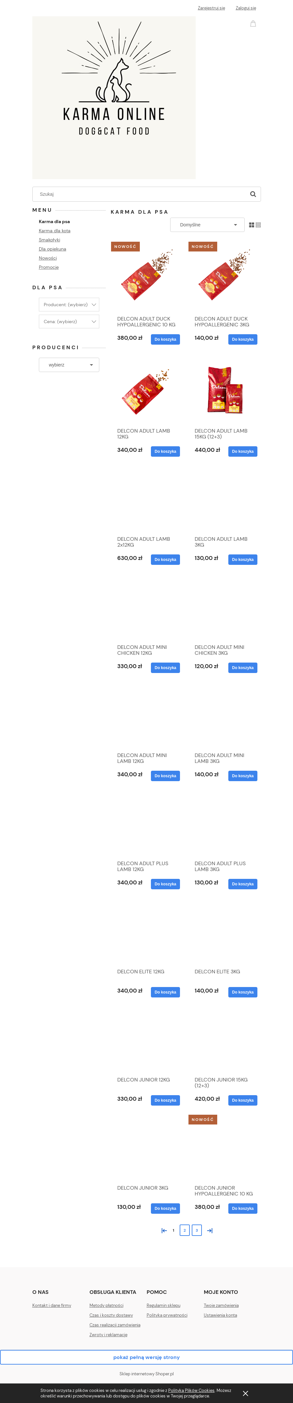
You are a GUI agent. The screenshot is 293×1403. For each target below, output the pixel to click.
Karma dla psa (54, 221)
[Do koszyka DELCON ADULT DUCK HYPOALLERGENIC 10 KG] (165, 339)
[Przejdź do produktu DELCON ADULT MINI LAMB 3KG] (224, 716)
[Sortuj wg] (207, 225)
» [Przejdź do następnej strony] (208, 1229)
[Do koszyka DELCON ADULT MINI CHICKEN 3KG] (242, 668)
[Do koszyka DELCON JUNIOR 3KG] (165, 1208)
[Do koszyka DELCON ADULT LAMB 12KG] (165, 451)
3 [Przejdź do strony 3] (197, 1230)
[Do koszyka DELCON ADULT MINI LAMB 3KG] (242, 776)
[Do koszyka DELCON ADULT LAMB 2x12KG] (165, 559)
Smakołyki (49, 240)
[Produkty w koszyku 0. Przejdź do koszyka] (254, 23)
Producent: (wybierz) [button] (66, 305)
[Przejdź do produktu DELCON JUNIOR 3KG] (147, 1149)
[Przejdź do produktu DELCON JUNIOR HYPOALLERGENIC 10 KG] (224, 1149)
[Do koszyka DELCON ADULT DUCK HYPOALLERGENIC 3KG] (242, 339)
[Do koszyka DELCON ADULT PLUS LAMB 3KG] (242, 884)
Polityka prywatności (167, 1315)
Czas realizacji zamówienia (115, 1325)
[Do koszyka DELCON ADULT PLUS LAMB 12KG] (165, 884)
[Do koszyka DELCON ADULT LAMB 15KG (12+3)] (242, 451)
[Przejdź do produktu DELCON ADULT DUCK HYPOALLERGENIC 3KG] (224, 278)
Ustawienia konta (220, 1315)
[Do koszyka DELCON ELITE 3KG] (242, 992)
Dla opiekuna (52, 249)
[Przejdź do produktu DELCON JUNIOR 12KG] (147, 1041)
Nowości (48, 258)
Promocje (49, 267)
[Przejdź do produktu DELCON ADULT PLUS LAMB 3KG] (224, 824)
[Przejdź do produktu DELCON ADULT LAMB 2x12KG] (147, 500)
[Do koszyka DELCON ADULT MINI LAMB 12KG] (165, 776)
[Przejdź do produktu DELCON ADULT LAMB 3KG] (224, 500)
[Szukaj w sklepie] (140, 194)
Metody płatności (106, 1305)
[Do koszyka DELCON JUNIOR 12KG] (165, 1100)
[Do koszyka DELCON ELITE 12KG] (165, 992)
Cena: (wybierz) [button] (60, 321)
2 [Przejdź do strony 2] (185, 1230)
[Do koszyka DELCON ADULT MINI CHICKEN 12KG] (165, 668)
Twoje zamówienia (221, 1305)
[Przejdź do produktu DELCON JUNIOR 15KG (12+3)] (224, 1041)
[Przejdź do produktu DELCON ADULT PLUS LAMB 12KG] (147, 824)
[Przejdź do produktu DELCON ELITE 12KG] (147, 933)
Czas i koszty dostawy (111, 1315)
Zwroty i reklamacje (108, 1335)
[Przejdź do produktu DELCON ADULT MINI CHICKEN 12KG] (147, 608)
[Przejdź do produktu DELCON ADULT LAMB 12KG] (147, 390)
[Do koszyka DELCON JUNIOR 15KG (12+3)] (242, 1100)
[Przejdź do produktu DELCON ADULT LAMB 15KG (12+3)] (224, 390)
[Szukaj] (253, 194)
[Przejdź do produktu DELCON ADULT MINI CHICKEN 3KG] (224, 608)
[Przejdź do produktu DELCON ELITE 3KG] (224, 933)
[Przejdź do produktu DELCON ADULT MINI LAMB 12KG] (147, 716)
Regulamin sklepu (163, 1305)
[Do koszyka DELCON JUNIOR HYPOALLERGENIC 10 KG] (242, 1208)
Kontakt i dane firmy (51, 1305)
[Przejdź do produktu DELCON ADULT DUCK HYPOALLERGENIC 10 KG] (147, 278)
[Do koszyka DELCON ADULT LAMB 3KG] (242, 559)
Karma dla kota (55, 231)
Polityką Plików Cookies (191, 1390)
